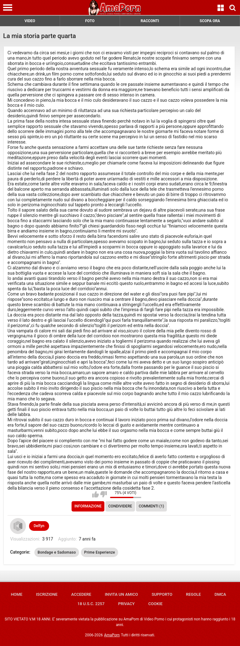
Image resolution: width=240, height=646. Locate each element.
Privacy (126, 603)
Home (16, 594)
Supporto (162, 594)
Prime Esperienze (99, 552)
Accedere (81, 594)
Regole (193, 594)
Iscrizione (47, 594)
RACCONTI (150, 21)
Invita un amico (121, 594)
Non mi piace (103, 494)
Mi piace (95, 494)
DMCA (220, 594)
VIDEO (29, 21)
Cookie (155, 603)
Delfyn (39, 526)
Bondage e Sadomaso (57, 552)
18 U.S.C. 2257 (91, 603)
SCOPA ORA (210, 21)
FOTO (89, 21)
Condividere (120, 506)
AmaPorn (112, 635)
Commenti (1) (151, 506)
